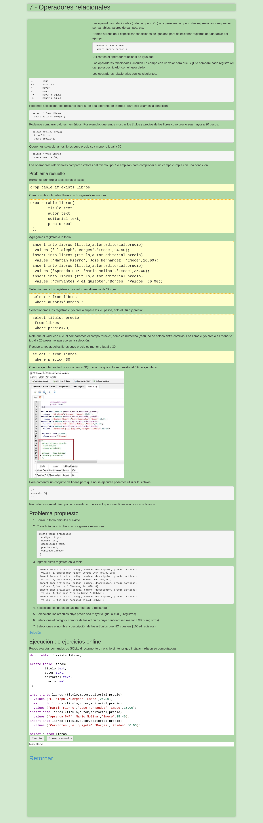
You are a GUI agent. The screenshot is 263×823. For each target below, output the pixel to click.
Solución (35, 632)
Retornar (41, 758)
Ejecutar (37, 738)
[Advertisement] (61, 47)
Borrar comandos (60, 738)
